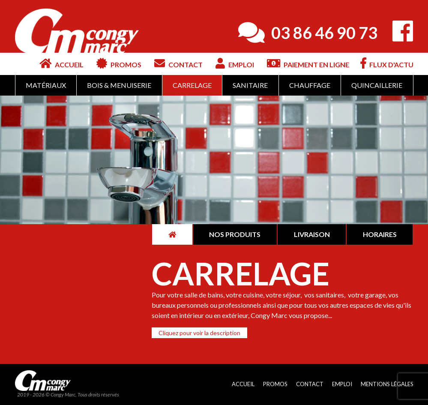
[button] (199, 332)
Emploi (234, 63)
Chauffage (309, 85)
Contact (178, 63)
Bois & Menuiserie (119, 85)
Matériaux (46, 85)
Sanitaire (250, 85)
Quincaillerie (376, 85)
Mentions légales (387, 384)
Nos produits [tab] (234, 234)
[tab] (172, 234)
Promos (118, 63)
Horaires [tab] (380, 234)
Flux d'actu (386, 63)
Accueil (61, 63)
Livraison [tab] (312, 234)
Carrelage (192, 85)
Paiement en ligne (308, 63)
